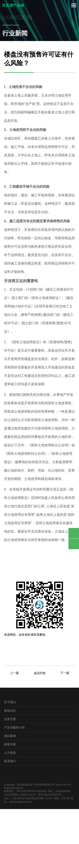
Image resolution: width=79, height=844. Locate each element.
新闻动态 (10, 710)
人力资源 (10, 752)
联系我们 (10, 761)
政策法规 (10, 744)
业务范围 (10, 719)
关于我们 (10, 702)
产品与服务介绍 (14, 727)
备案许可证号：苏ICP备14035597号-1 (41, 794)
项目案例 (10, 736)
